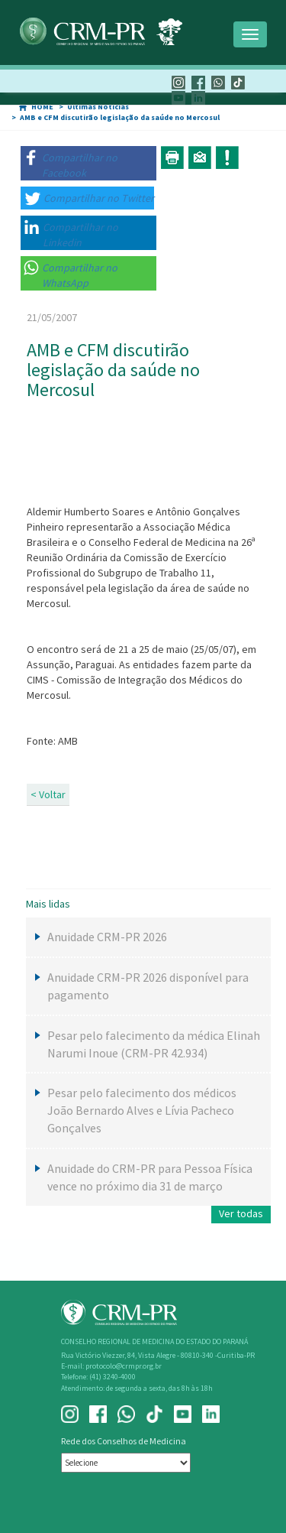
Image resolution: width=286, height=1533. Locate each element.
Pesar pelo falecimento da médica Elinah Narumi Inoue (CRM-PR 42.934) (153, 1044)
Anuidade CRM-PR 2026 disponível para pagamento (148, 985)
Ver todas (241, 1213)
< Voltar (48, 794)
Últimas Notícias (98, 107)
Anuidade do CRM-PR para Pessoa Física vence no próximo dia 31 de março (149, 1177)
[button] (88, 163)
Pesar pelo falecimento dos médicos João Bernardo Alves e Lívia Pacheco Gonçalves (141, 1110)
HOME (42, 107)
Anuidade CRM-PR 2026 (107, 936)
